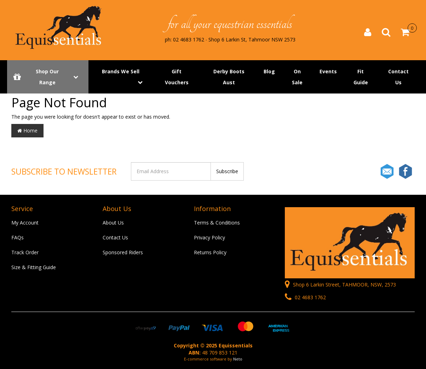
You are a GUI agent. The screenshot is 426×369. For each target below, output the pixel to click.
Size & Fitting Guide (33, 267)
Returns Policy (210, 252)
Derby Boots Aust (228, 77)
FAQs (17, 237)
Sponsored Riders (123, 252)
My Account (25, 222)
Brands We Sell (120, 71)
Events (328, 71)
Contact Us (398, 77)
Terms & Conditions (217, 222)
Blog (269, 71)
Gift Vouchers (177, 77)
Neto (237, 359)
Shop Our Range (47, 77)
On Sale (297, 77)
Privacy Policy (209, 237)
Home (27, 130)
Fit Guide (360, 77)
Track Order (25, 252)
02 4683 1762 (305, 297)
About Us (113, 222)
